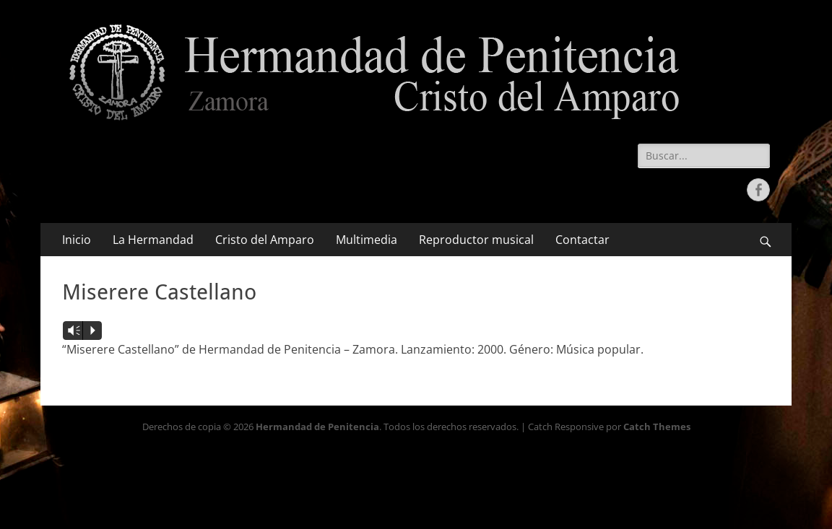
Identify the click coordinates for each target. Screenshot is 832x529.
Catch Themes (656, 426)
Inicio (76, 240)
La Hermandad (153, 240)
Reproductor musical (476, 240)
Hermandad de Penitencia (317, 426)
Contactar (582, 240)
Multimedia (366, 240)
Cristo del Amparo (264, 240)
